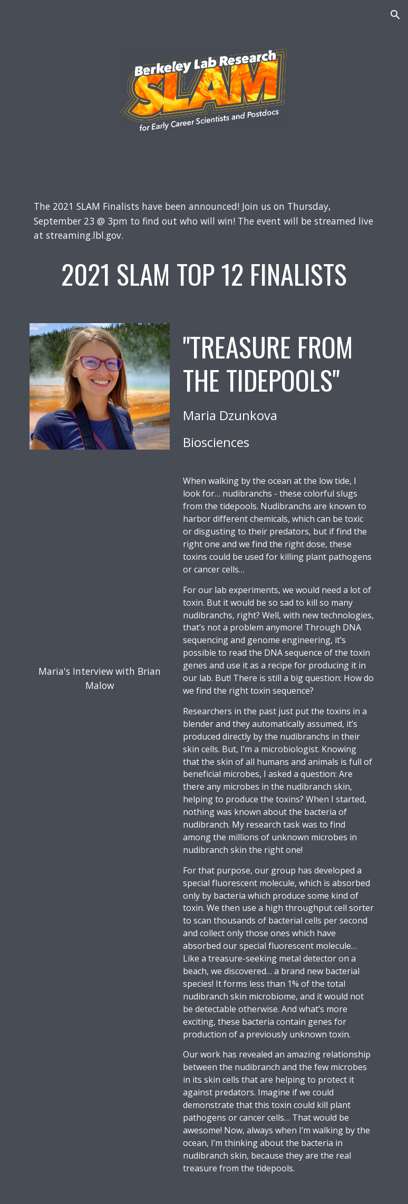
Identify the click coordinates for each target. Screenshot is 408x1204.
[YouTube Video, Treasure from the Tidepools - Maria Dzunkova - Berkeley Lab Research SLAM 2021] (100, 505)
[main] (204, 221)
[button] (395, 14)
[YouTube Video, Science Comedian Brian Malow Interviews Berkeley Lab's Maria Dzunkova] (100, 608)
